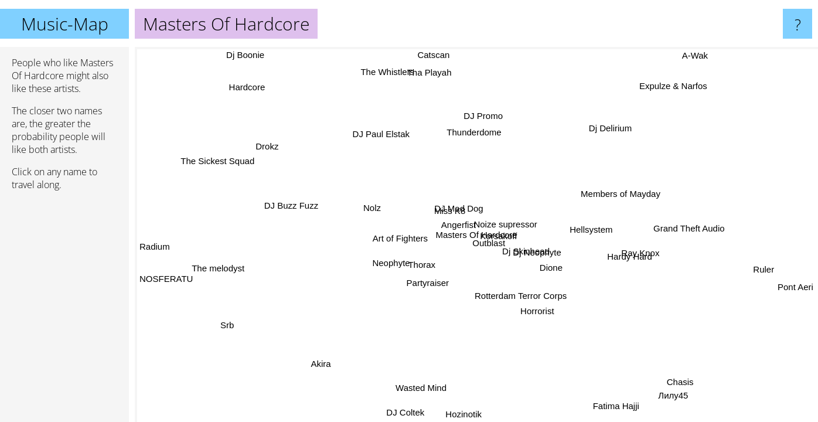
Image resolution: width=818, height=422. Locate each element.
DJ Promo (490, 117)
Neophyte (394, 266)
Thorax (422, 264)
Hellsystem (592, 229)
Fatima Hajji (614, 405)
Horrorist (533, 309)
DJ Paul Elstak (377, 135)
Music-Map (64, 24)
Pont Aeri (795, 283)
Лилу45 (673, 396)
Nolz (370, 210)
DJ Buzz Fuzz (292, 215)
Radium (154, 242)
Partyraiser (430, 285)
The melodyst (218, 270)
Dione (551, 267)
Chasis (665, 385)
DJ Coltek (403, 412)
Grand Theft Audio (684, 223)
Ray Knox (641, 252)
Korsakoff (497, 235)
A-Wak (692, 55)
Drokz (269, 146)
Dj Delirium (613, 130)
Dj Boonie (246, 56)
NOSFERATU (166, 279)
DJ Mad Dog (460, 208)
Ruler (764, 269)
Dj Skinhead (527, 250)
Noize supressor (505, 224)
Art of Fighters (399, 239)
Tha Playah (427, 72)
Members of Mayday (616, 191)
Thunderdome (474, 132)
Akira (317, 361)
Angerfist (458, 225)
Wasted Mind (421, 388)
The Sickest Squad (220, 160)
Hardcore (249, 88)
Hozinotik (462, 414)
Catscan (433, 55)
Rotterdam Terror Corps (531, 298)
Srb (236, 330)
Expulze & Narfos (670, 86)
